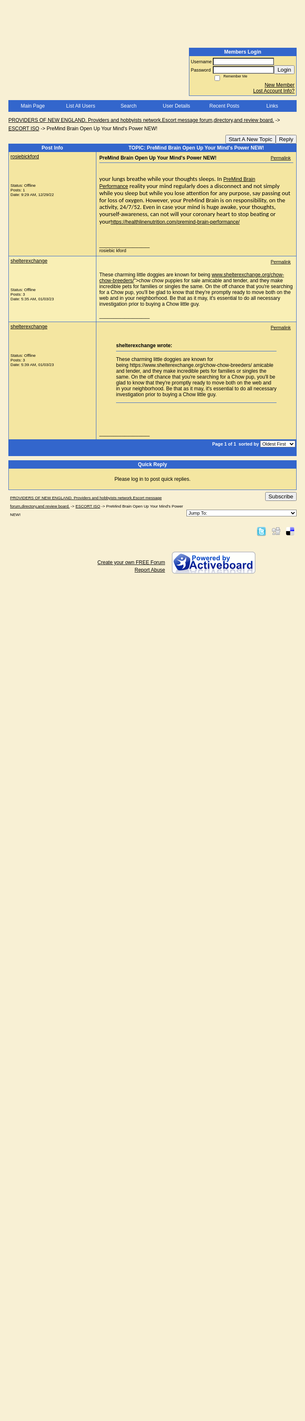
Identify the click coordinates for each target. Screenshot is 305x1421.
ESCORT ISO (23, 129)
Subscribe (281, 496)
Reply (286, 139)
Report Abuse (149, 570)
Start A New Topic (250, 139)
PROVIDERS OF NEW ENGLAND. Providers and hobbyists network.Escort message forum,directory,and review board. (141, 120)
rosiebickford (24, 157)
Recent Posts (224, 106)
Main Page (32, 106)
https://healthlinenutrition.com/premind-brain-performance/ (175, 222)
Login (284, 70)
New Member (280, 85)
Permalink (281, 157)
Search (129, 106)
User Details (176, 106)
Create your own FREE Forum (131, 562)
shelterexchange (28, 261)
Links (272, 106)
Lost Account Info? (274, 91)
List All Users (80, 106)
